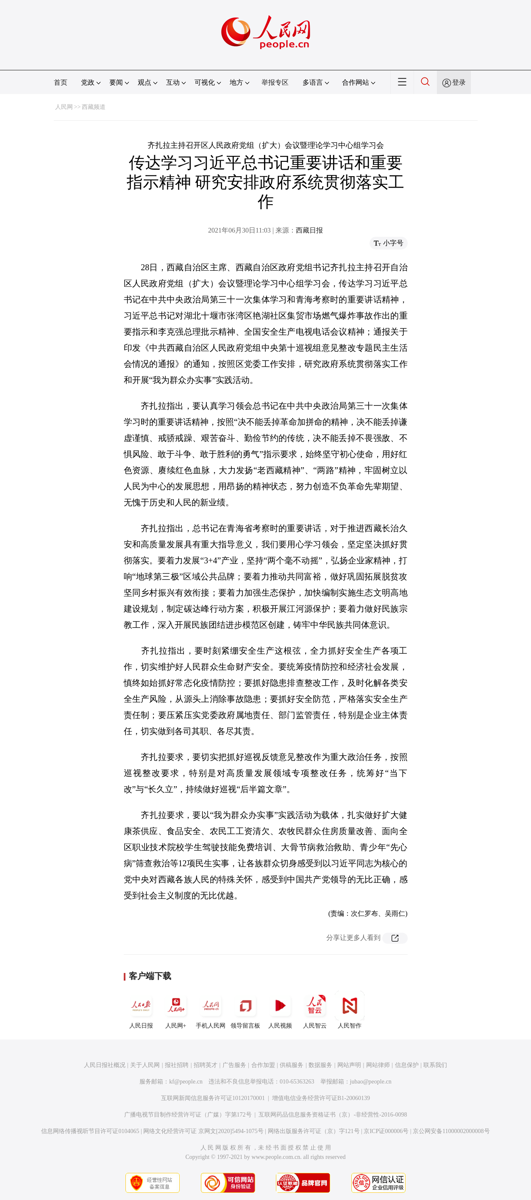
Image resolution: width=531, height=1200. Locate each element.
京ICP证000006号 (386, 1131)
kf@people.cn (186, 1081)
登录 (459, 82)
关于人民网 (145, 1065)
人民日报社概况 (104, 1065)
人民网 (64, 107)
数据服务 (320, 1065)
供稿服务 (291, 1065)
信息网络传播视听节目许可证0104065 (90, 1131)
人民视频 (280, 1010)
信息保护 (407, 1065)
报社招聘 (177, 1065)
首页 (60, 82)
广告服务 (234, 1065)
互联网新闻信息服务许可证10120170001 (213, 1098)
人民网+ (176, 1010)
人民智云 (315, 1010)
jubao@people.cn (371, 1081)
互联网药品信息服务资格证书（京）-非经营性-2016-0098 (333, 1114)
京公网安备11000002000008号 (451, 1131)
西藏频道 (94, 107)
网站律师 (378, 1065)
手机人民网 (210, 1010)
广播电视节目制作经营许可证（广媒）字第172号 (188, 1114)
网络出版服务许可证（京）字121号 (314, 1131)
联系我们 (435, 1065)
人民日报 (141, 1010)
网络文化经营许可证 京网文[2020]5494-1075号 (203, 1131)
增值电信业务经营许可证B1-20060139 (321, 1098)
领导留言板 (245, 1010)
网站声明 (349, 1065)
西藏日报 (309, 230)
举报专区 (275, 82)
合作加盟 (263, 1065)
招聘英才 (205, 1065)
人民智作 (349, 1010)
